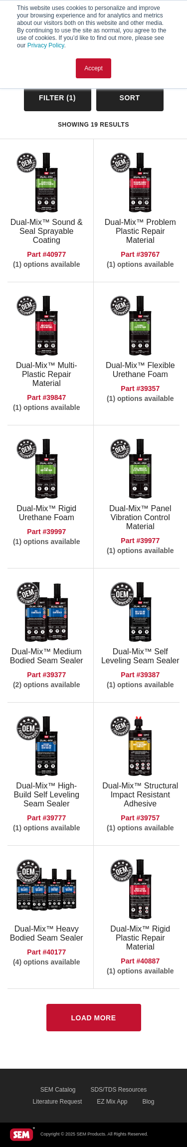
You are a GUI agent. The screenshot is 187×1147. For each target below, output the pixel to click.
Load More (93, 1018)
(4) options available (46, 962)
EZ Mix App (112, 1101)
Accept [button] (93, 68)
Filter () (57, 98)
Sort (130, 98)
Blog (148, 1101)
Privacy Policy (45, 45)
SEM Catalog (58, 1089)
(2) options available (46, 685)
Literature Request (57, 1101)
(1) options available (46, 264)
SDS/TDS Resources (118, 1089)
